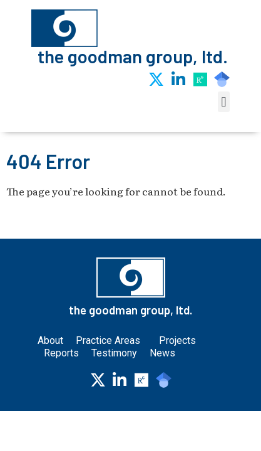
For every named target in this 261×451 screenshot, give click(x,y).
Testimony (114, 353)
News (162, 353)
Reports (61, 353)
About (50, 340)
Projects (177, 340)
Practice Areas (111, 340)
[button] (224, 101)
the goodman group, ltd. (133, 56)
